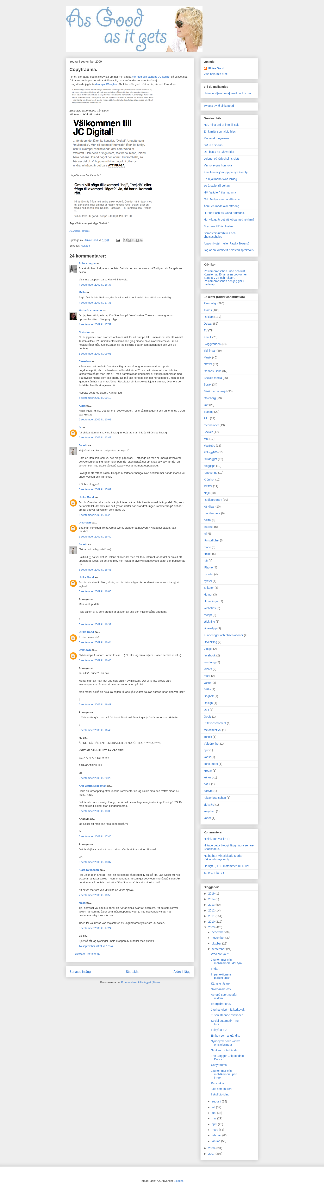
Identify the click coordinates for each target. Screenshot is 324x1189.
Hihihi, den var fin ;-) (217, 838)
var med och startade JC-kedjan (151, 76)
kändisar (209, 506)
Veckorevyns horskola (218, 165)
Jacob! (83, 445)
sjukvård (209, 804)
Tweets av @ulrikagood (219, 105)
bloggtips (209, 466)
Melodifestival (212, 730)
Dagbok (209, 696)
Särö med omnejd (215, 391)
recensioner (211, 425)
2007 (212, 1153)
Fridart (215, 968)
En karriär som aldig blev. (220, 131)
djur (206, 750)
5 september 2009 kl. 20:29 (95, 778)
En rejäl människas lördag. (221, 179)
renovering (210, 472)
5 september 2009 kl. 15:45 (95, 569)
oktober (217, 943)
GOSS (208, 364)
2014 (212, 899)
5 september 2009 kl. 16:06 (95, 591)
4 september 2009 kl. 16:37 (95, 284)
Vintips (208, 648)
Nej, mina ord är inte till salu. (222, 124)
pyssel (208, 581)
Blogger (178, 1180)
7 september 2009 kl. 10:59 (95, 895)
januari (216, 1141)
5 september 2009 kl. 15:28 (95, 514)
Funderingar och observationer (223, 635)
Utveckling (210, 642)
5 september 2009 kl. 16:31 (95, 624)
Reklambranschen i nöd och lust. (225, 271)
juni (214, 1112)
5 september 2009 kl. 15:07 (95, 489)
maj (214, 1118)
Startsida (132, 971)
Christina (84, 332)
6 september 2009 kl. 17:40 (95, 836)
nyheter (208, 574)
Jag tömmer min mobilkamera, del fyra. (227, 961)
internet (208, 526)
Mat (206, 438)
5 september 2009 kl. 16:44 (95, 642)
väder (207, 818)
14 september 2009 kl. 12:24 (96, 946)
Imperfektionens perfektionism (221, 976)
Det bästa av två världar (219, 151)
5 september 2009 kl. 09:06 (95, 353)
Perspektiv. (218, 1083)
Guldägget (210, 459)
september (219, 949)
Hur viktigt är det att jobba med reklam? (229, 219)
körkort (208, 777)
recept (208, 615)
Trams (208, 310)
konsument (211, 763)
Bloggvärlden (212, 344)
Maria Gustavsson (90, 310)
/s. (80, 427)
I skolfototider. (220, 1094)
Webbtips (210, 608)
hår (206, 560)
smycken (209, 811)
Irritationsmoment (215, 723)
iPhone (208, 567)
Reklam (85, 245)
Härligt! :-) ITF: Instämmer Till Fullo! (226, 866)
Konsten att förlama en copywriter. (226, 274)
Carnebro (85, 361)
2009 (212, 927)
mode (207, 547)
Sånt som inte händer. (225, 1050)
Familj (207, 337)
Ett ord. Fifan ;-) (214, 872)
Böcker (208, 432)
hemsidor (86, 231)
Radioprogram (213, 499)
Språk (207, 384)
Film (206, 418)
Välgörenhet (211, 743)
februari (217, 1135)
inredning (210, 662)
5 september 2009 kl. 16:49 (95, 730)
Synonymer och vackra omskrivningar (225, 1042)
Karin (82, 405)
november (218, 937)
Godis (207, 716)
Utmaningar (211, 601)
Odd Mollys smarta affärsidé (222, 199)
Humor (208, 594)
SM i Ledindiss (213, 145)
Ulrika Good (86, 497)
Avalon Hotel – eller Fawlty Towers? (226, 243)
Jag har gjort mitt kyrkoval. (228, 1009)
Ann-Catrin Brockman (92, 785)
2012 (212, 910)
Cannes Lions (213, 371)
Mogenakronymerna (217, 138)
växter (208, 682)
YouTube (209, 445)
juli (214, 1107)
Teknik (208, 736)
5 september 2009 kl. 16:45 (95, 660)
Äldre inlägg (182, 971)
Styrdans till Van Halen (218, 226)
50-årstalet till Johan (217, 185)
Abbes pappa (87, 263)
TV (205, 330)
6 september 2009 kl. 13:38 (95, 811)
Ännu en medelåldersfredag (221, 206)
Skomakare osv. (221, 989)
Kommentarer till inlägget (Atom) (140, 982)
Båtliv (207, 689)
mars (215, 1129)
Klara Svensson (89, 869)
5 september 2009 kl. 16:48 (95, 704)
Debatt (208, 323)
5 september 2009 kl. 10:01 (95, 419)
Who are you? (220, 954)
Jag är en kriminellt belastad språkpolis (229, 250)
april (215, 1124)
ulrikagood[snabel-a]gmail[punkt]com (227, 93)
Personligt (210, 303)
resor (207, 676)
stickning (209, 621)
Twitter (208, 486)
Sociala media (213, 378)
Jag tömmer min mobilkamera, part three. (224, 1074)
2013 (212, 904)
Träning (208, 411)
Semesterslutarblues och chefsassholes (220, 234)
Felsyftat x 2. (219, 1029)
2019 (212, 893)
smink (207, 553)
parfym (208, 791)
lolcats (208, 669)
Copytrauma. (219, 1065)
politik (207, 520)
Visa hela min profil (216, 74)
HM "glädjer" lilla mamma (220, 192)
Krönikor (209, 479)
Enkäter (209, 587)
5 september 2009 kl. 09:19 (95, 397)
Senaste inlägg (80, 971)
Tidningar (210, 350)
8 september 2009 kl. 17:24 (95, 928)
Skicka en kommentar (87, 953)
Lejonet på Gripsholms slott (221, 158)
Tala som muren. (221, 1089)
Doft (206, 709)
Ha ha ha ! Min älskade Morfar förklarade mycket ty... (223, 857)
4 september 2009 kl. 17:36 (95, 302)
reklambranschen (215, 797)
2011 (212, 916)
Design (208, 703)
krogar (208, 770)
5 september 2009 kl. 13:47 (95, 437)
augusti (217, 1101)
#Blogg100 (211, 452)
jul (205, 533)
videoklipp (210, 628)
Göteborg (210, 398)
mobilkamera (212, 513)
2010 (212, 921)
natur (207, 784)
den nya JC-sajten (106, 84)
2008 (212, 1148)
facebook (210, 655)
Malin (82, 292)
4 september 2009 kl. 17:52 (95, 324)
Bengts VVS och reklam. (219, 277)
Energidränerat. (221, 1003)
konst (207, 757)
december (218, 932)
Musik (207, 357)
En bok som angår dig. (225, 1035)
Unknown (85, 522)
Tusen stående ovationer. (227, 1015)
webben (76, 231)
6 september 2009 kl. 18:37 (95, 862)
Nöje (207, 493)
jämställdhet (211, 540)
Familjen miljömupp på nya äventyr (226, 172)
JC (70, 231)
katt (206, 405)
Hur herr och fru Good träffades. (224, 213)
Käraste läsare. (220, 983)
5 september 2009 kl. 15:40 (95, 536)
